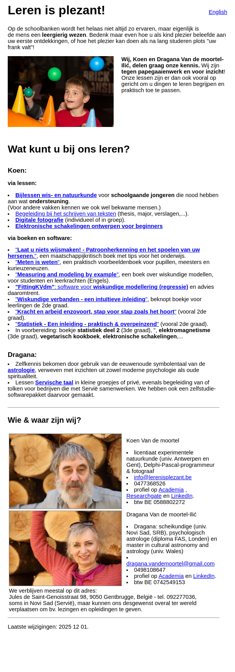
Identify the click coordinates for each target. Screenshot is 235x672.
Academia (171, 490)
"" (37, 262)
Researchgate (144, 496)
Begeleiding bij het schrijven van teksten (65, 214)
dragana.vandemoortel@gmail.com (170, 564)
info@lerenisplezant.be (163, 477)
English (218, 12)
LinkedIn (181, 496)
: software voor (101, 287)
